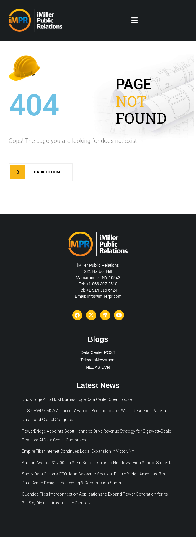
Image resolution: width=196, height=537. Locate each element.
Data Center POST (98, 352)
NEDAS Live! (98, 367)
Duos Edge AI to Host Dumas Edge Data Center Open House (77, 399)
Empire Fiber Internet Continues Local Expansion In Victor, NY (78, 451)
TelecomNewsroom (97, 360)
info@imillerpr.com (104, 296)
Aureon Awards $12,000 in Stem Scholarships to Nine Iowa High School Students (97, 462)
